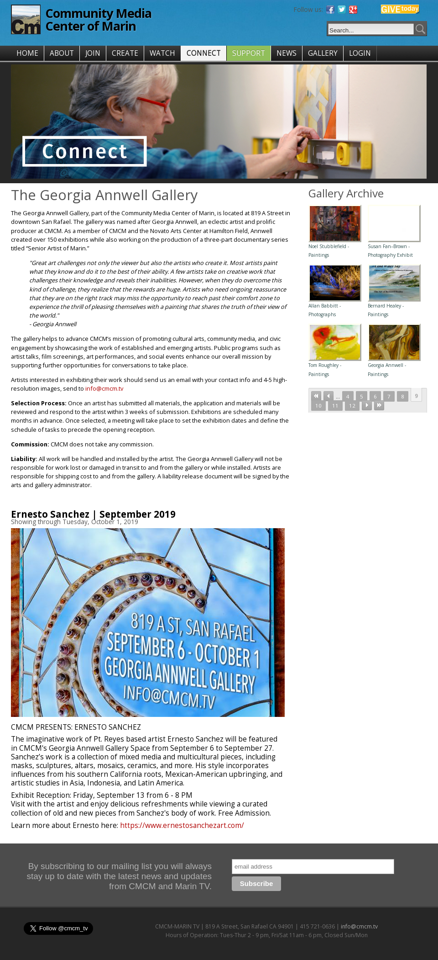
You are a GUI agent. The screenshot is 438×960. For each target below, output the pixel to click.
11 (335, 405)
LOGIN (360, 53)
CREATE (125, 53)
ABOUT (62, 53)
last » (379, 405)
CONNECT (204, 53)
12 (352, 405)
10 (318, 405)
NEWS (286, 53)
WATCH (162, 53)
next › (367, 405)
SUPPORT (248, 53)
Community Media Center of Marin (98, 19)
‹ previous (328, 396)
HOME (27, 53)
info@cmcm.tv (104, 388)
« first (316, 396)
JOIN (92, 53)
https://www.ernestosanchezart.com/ (182, 825)
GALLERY (323, 53)
